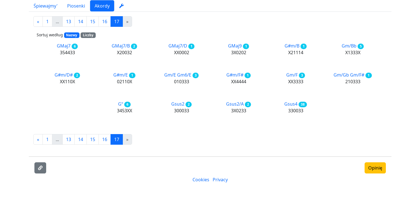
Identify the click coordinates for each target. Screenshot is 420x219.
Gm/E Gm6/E (177, 75)
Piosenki (76, 6)
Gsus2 (177, 104)
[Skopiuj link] (40, 167)
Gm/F (292, 75)
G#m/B (292, 46)
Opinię (375, 168)
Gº (120, 104)
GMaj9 (235, 46)
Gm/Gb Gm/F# (349, 75)
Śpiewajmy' (46, 6)
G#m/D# (64, 75)
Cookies (201, 180)
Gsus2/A (235, 104)
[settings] (121, 6)
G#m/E (120, 75)
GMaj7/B (121, 46)
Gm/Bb (349, 46)
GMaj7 (64, 46)
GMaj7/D (177, 46)
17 (116, 21)
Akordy (102, 6)
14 (80, 21)
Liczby (88, 35)
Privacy (220, 180)
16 (104, 21)
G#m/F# (234, 75)
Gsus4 (290, 104)
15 (92, 21)
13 (68, 21)
